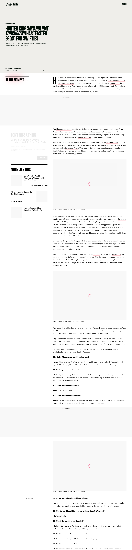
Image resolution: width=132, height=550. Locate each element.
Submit (42, 159)
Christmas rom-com (64, 129)
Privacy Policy (14, 152)
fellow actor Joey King (111, 89)
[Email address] (29, 148)
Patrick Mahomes (84, 137)
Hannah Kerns (14, 68)
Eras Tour (96, 254)
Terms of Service (39, 151)
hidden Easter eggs (99, 225)
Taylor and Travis (71, 148)
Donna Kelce (115, 83)
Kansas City (116, 254)
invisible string (112, 142)
